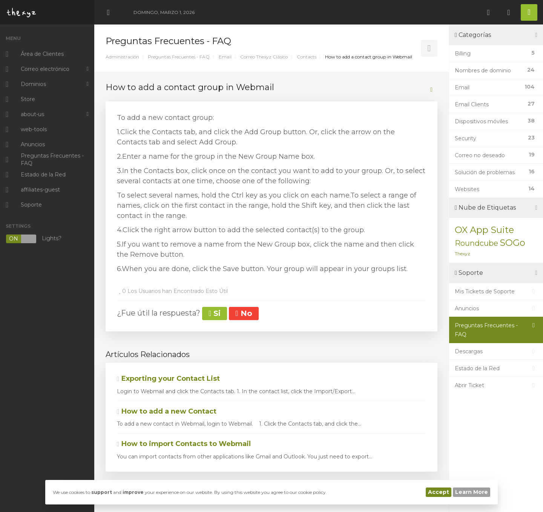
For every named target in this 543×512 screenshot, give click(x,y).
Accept (438, 492)
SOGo (512, 242)
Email (225, 57)
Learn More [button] (471, 492)
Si (215, 313)
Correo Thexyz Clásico (264, 57)
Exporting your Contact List (168, 378)
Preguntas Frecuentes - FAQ (179, 57)
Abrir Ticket (496, 385)
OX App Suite (484, 229)
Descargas (496, 351)
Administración (122, 57)
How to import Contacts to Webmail (184, 444)
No (243, 313)
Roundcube (476, 243)
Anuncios (496, 308)
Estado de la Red (496, 368)
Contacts (306, 57)
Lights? (33, 239)
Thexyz (462, 253)
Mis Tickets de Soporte (496, 291)
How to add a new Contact (166, 411)
